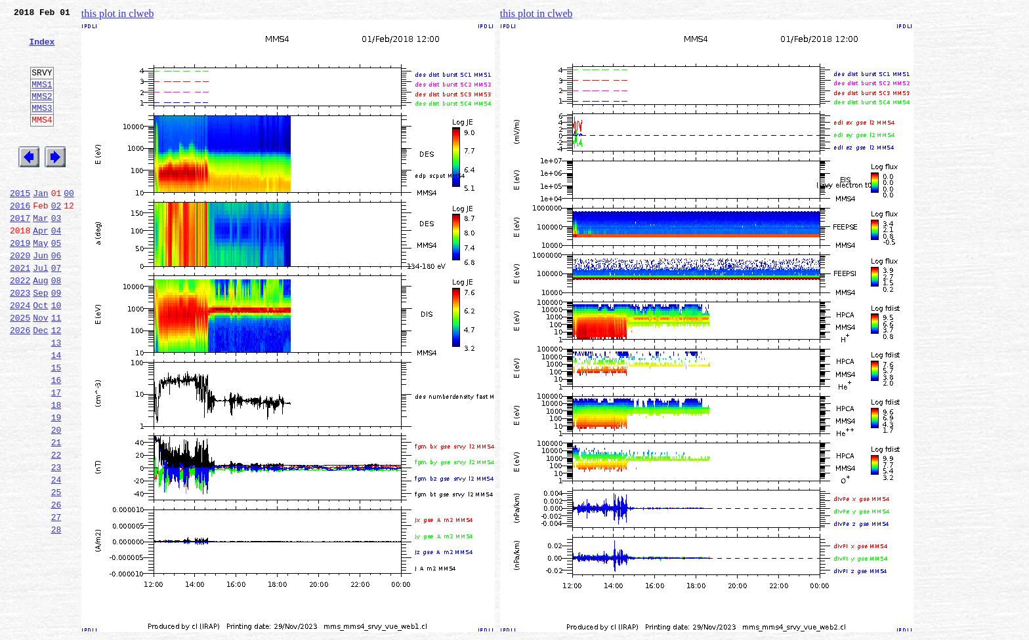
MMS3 (42, 127)
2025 (20, 368)
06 (56, 296)
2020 (20, 296)
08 (56, 325)
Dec (40, 383)
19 (56, 484)
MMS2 (42, 113)
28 (56, 614)
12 (56, 383)
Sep (40, 340)
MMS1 (42, 100)
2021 (20, 311)
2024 (20, 354)
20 (56, 498)
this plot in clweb (117, 13)
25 (56, 570)
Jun (40, 296)
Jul (40, 311)
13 (56, 397)
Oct (40, 354)
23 (56, 542)
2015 (20, 224)
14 (56, 412)
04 (56, 267)
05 (56, 282)
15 (56, 426)
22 (56, 527)
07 (56, 311)
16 (56, 441)
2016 (20, 239)
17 (56, 455)
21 (56, 513)
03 (56, 253)
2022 (20, 325)
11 (56, 368)
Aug (40, 325)
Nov (40, 368)
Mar (40, 253)
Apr (40, 267)
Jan (40, 224)
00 (69, 224)
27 (56, 599)
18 (56, 469)
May (40, 282)
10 (56, 354)
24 (56, 556)
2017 (20, 253)
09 (56, 340)
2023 (20, 340)
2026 (20, 383)
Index (41, 49)
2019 (20, 282)
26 (56, 585)
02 (56, 239)
